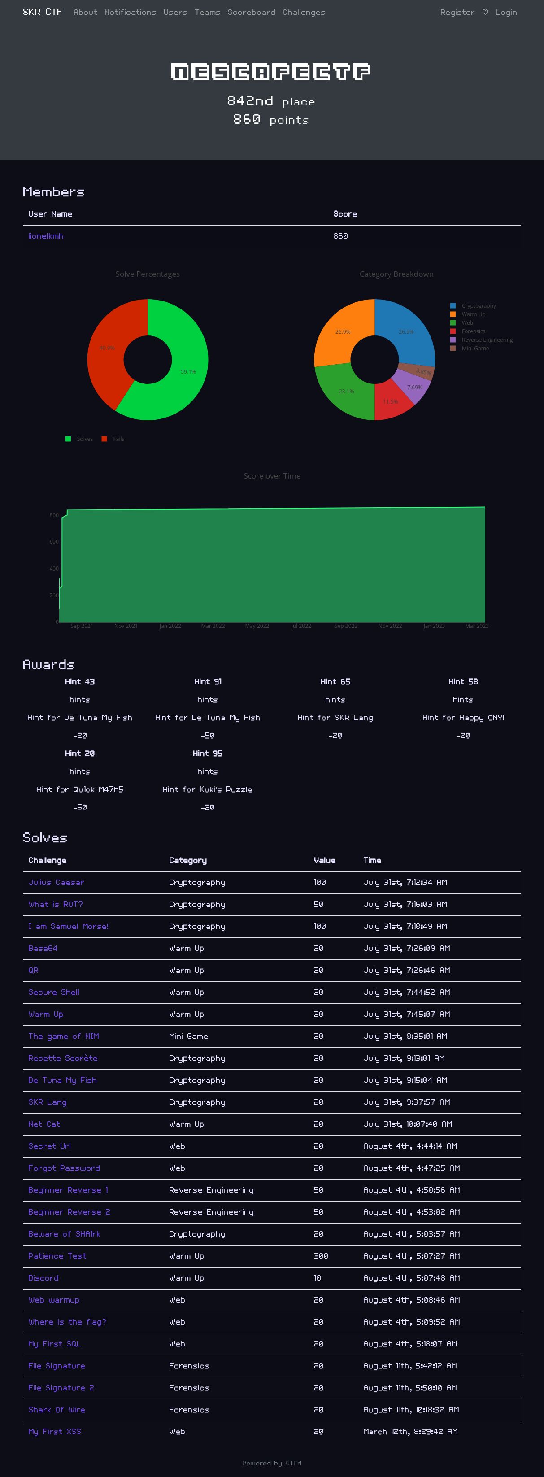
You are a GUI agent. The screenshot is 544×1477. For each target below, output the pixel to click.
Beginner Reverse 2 (70, 1212)
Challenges (304, 12)
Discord (44, 1278)
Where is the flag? (68, 1322)
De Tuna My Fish (63, 1080)
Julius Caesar (57, 882)
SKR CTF (43, 12)
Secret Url (50, 1146)
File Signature (57, 1366)
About (86, 12)
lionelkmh (46, 236)
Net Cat (45, 1124)
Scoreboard (252, 12)
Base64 (43, 948)
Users (176, 12)
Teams (208, 12)
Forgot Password (64, 1168)
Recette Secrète (63, 1058)
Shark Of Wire (57, 1410)
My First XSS (55, 1432)
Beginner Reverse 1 (68, 1190)
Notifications (131, 12)
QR (34, 970)
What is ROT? (56, 904)
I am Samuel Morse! (69, 926)
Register (458, 12)
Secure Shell (54, 992)
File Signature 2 (62, 1388)
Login (507, 12)
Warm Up (46, 1014)
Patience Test (58, 1256)
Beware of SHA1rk (65, 1234)
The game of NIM (64, 1036)
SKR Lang (48, 1102)
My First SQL (55, 1344)
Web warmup (54, 1300)
